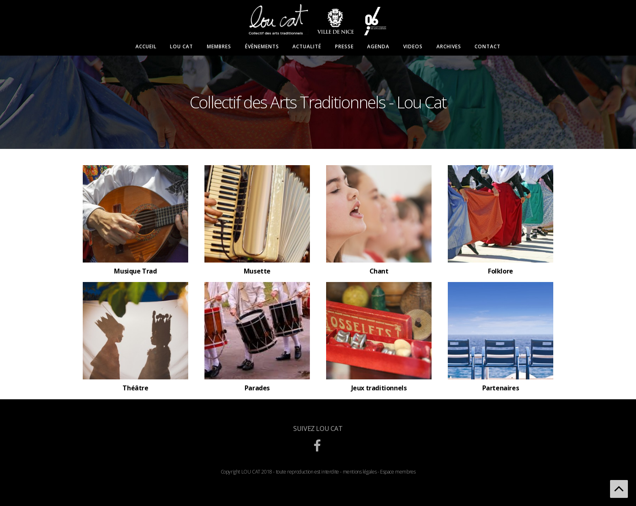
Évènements (262, 46)
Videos (413, 46)
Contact (488, 46)
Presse (344, 46)
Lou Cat (181, 46)
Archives (448, 46)
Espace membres (397, 471)
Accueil (146, 46)
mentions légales (360, 471)
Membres (219, 46)
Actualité (306, 46)
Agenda (378, 46)
